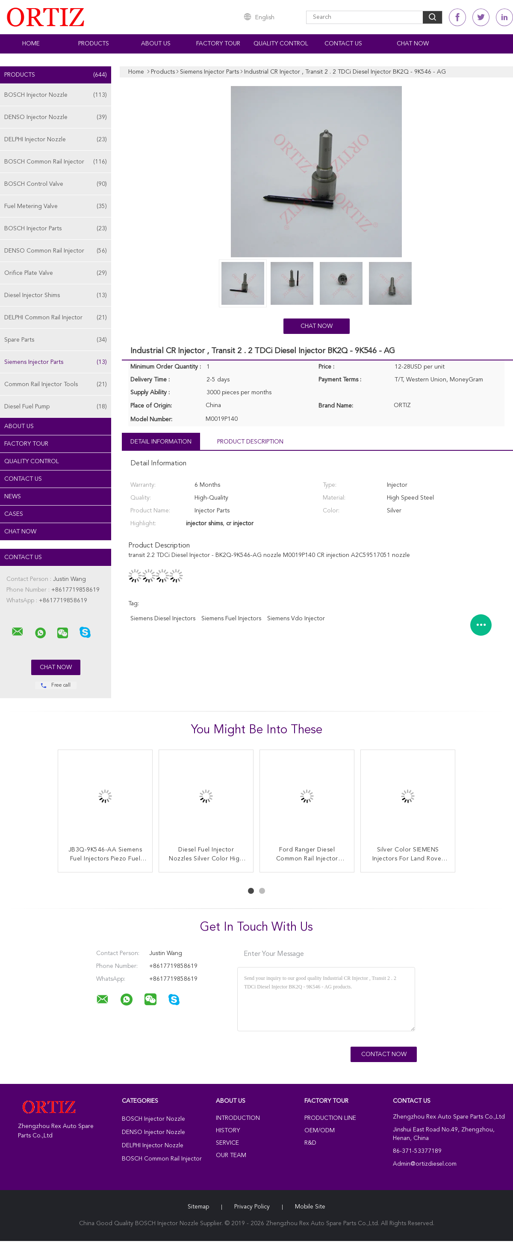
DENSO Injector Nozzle (55, 117)
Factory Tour (218, 44)
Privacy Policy (252, 1207)
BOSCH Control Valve (55, 184)
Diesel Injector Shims (55, 295)
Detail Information (161, 442)
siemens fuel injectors (231, 619)
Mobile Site (310, 1207)
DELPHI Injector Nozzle (55, 139)
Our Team (231, 1155)
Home (31, 44)
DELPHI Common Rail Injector (55, 317)
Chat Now (413, 44)
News (12, 497)
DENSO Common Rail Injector (55, 251)
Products (93, 44)
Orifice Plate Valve (55, 273)
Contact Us (343, 44)
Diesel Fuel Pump (55, 406)
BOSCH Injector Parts (55, 228)
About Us (156, 44)
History (228, 1131)
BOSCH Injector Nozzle (55, 95)
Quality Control (281, 44)
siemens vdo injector (296, 619)
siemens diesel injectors (162, 619)
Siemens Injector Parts (55, 362)
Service (227, 1143)
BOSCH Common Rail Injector (55, 162)
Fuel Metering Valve (55, 206)
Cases (13, 514)
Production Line (330, 1118)
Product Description (250, 442)
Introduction (238, 1118)
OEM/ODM (319, 1131)
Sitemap (198, 1207)
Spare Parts (55, 340)
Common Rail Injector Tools (55, 384)
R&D (310, 1143)
